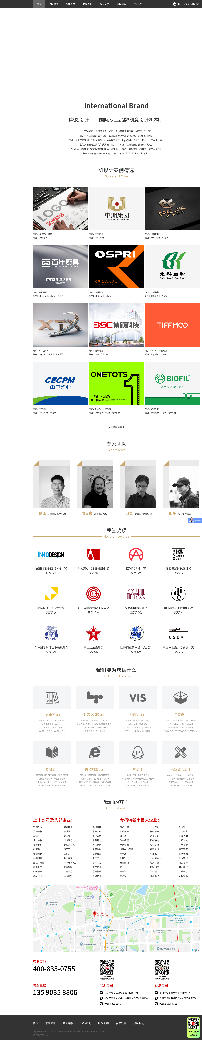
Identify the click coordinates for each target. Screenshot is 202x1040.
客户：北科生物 (152, 292)
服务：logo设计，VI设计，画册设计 (48, 354)
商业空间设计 (9, 38)
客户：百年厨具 (40, 292)
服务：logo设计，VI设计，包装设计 (104, 412)
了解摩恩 (54, 4)
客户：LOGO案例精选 (42, 234)
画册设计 (52, 768)
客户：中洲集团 (96, 234)
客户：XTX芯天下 (40, 350)
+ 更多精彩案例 (116, 427)
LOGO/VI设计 (9, 33)
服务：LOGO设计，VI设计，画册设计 (49, 295)
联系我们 (138, 4)
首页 (39, 4)
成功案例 (88, 4)
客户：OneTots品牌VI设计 (100, 409)
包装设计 (180, 714)
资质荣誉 (71, 4)
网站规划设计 (95, 768)
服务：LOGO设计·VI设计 (100, 295)
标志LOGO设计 (95, 714)
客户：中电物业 (40, 409)
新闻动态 (104, 4)
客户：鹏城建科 (152, 234)
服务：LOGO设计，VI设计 (156, 237)
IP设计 (138, 768)
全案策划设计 (52, 714)
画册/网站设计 (9, 42)
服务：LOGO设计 (96, 237)
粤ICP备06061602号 (42, 1035)
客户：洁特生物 (152, 409)
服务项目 (121, 4)
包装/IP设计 (8, 47)
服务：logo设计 (40, 237)
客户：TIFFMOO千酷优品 (156, 350)
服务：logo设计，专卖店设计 (158, 354)
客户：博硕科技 (96, 350)
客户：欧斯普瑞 (96, 292)
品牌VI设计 (138, 714)
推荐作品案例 (9, 29)
